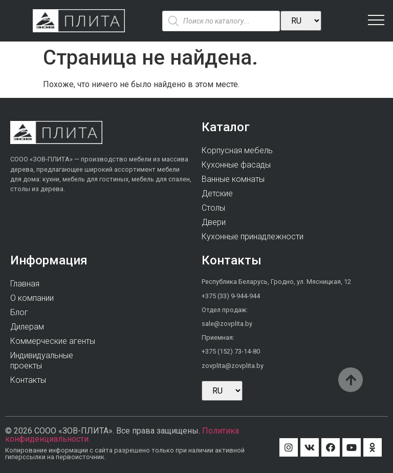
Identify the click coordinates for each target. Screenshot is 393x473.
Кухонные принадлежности (252, 236)
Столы (213, 208)
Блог (19, 312)
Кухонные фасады (236, 165)
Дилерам (27, 327)
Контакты (28, 380)
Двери (214, 222)
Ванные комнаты (233, 179)
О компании (32, 298)
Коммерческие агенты (52, 341)
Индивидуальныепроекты (41, 361)
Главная (24, 284)
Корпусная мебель (237, 150)
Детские (217, 193)
